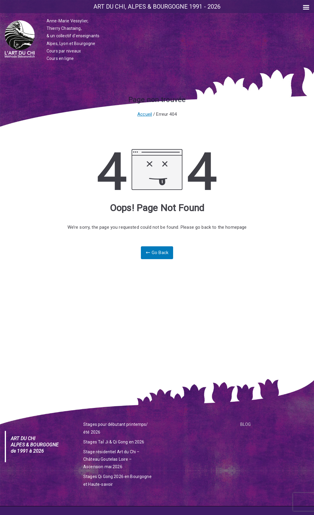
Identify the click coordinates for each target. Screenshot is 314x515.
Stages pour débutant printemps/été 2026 (115, 428)
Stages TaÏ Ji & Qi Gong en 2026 (113, 442)
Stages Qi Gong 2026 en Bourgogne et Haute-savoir (117, 480)
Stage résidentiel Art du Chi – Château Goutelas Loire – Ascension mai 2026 (111, 459)
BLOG (245, 424)
